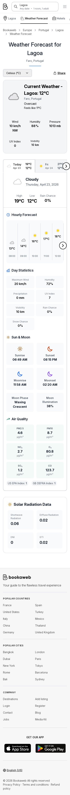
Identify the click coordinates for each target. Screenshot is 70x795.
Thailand (40, 625)
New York (9, 665)
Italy (5, 618)
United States (11, 612)
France (7, 605)
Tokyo (39, 665)
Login (6, 705)
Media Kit (40, 719)
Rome (6, 672)
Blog (38, 712)
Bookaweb (9, 30)
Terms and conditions (35, 784)
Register (40, 705)
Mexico (39, 618)
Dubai (6, 658)
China (6, 625)
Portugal (44, 30)
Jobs (6, 719)
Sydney (40, 679)
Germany (8, 632)
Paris (38, 658)
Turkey (39, 612)
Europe (27, 30)
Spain (38, 605)
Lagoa (23, 5)
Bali (5, 679)
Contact (8, 712)
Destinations (10, 699)
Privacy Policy (11, 784)
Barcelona (41, 672)
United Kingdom (45, 632)
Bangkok (8, 652)
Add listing (41, 699)
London (40, 652)
